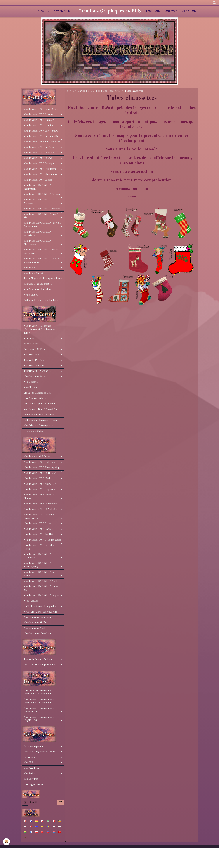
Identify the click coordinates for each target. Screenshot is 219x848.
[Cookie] (6, 841)
